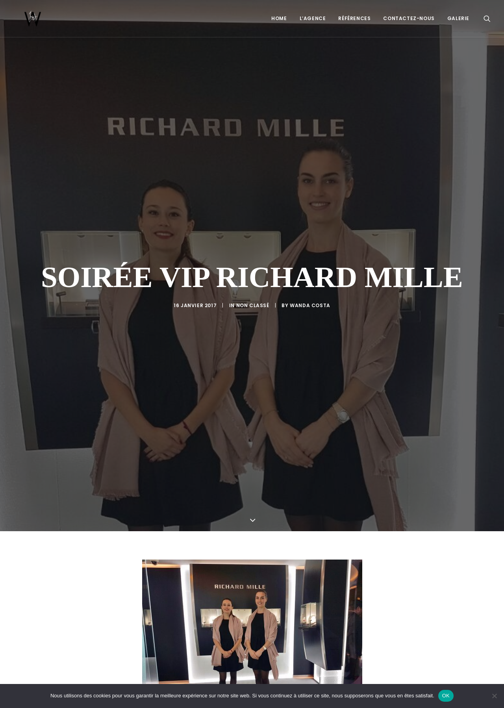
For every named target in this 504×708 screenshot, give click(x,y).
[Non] (494, 696)
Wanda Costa (310, 279)
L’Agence (313, 18)
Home (279, 18)
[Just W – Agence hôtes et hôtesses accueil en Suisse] (21, 18)
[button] (487, 18)
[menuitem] (279, 18)
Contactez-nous (408, 18)
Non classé (252, 279)
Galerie (458, 18)
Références (354, 18)
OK (446, 696)
